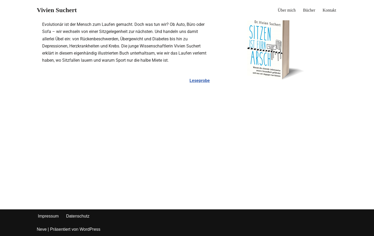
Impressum (48, 216)
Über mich (287, 10)
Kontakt (329, 10)
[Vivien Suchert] (57, 10)
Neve (42, 229)
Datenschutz (78, 216)
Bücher (309, 10)
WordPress (90, 229)
